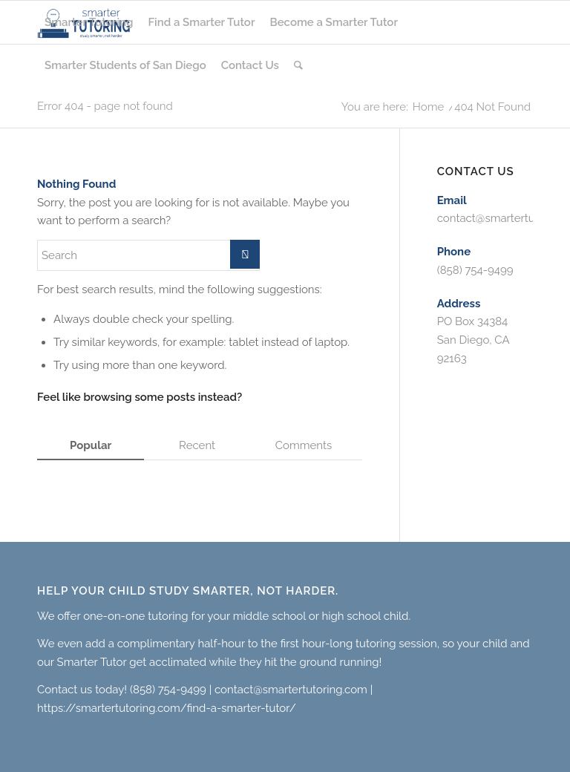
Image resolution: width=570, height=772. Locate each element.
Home (428, 107)
